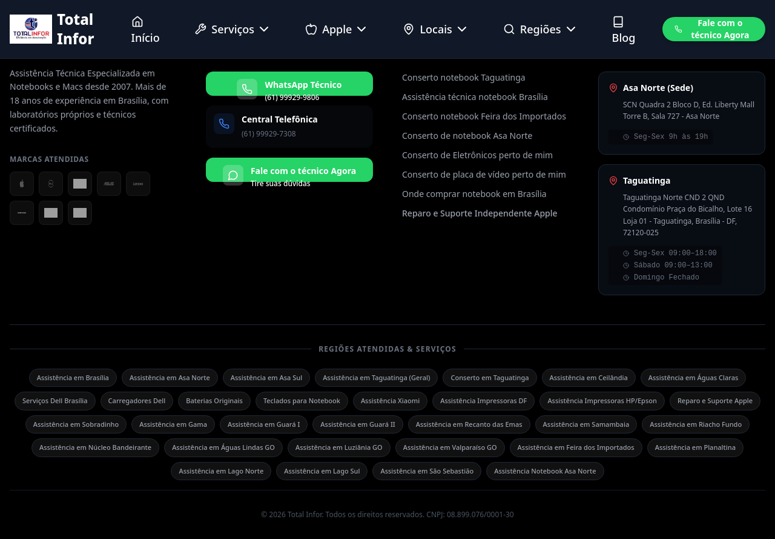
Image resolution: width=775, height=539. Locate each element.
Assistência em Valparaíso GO (450, 447)
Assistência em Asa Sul (266, 377)
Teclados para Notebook (301, 400)
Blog (624, 30)
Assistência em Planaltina (695, 447)
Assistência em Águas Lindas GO (223, 447)
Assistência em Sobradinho (76, 424)
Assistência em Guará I (264, 424)
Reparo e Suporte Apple (715, 400)
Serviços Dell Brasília (55, 400)
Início (145, 30)
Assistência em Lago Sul (322, 470)
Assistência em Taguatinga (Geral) (376, 377)
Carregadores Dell (137, 400)
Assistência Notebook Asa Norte (545, 470)
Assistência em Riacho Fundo (696, 424)
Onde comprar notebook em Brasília (474, 193)
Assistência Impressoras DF (483, 400)
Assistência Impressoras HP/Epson (601, 400)
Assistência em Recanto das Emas (469, 424)
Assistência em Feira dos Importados (576, 447)
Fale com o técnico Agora (711, 29)
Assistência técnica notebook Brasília (475, 96)
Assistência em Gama (173, 424)
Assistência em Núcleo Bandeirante (95, 447)
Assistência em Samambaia (586, 424)
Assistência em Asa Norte (170, 377)
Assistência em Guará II (357, 424)
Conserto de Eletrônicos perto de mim (477, 155)
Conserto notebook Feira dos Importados (484, 116)
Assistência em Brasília (73, 377)
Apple (337, 29)
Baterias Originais (214, 400)
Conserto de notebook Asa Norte (467, 135)
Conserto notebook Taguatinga (464, 77)
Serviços (232, 29)
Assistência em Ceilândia (589, 377)
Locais (436, 29)
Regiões (540, 29)
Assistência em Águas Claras (693, 377)
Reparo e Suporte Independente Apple (480, 213)
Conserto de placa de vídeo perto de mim (484, 174)
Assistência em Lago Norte (221, 470)
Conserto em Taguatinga (489, 377)
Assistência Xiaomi (390, 400)
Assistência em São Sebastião (426, 470)
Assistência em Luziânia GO (339, 447)
